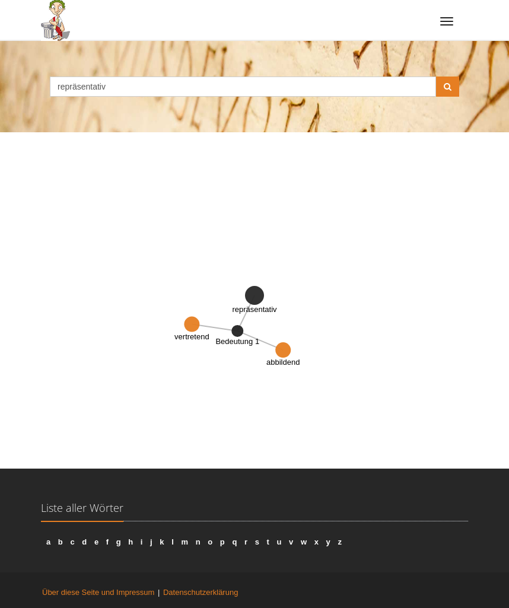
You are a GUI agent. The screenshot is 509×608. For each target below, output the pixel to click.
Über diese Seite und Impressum (98, 592)
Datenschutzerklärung (200, 592)
